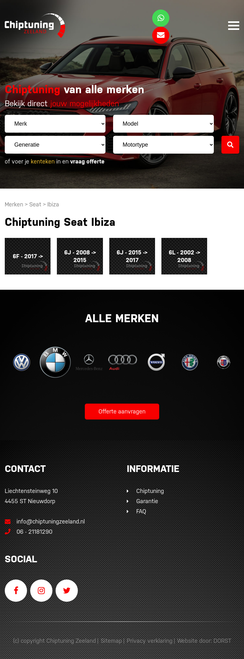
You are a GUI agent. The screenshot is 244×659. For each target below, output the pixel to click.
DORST (222, 637)
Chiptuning (150, 487)
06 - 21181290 (28, 528)
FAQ (141, 508)
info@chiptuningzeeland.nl (45, 518)
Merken (14, 204)
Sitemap (111, 637)
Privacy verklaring (150, 637)
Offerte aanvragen (122, 408)
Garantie (147, 498)
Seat (35, 204)
